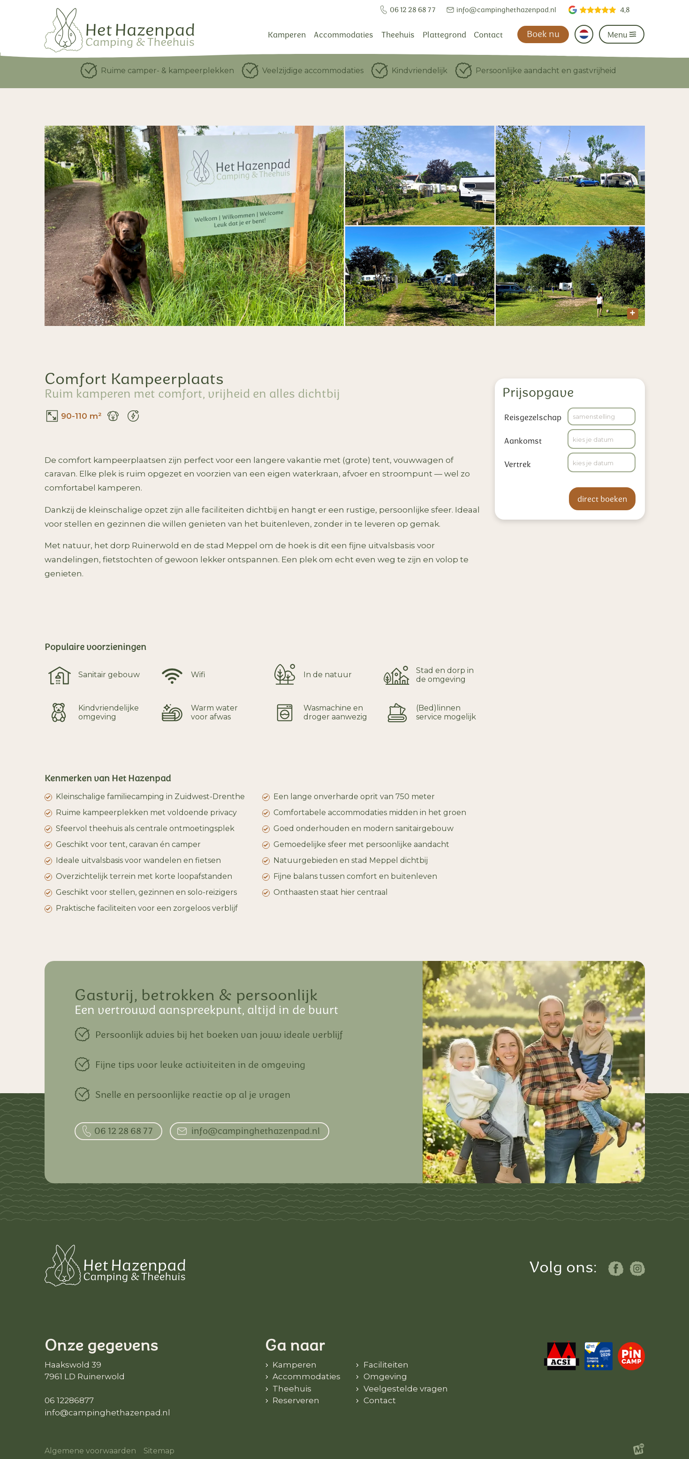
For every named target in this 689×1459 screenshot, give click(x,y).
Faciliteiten (386, 1364)
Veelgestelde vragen (405, 1388)
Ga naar (295, 1345)
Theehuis (292, 1388)
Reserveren (296, 1400)
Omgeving (385, 1376)
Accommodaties (307, 1376)
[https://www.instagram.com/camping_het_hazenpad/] (637, 1268)
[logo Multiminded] (639, 1451)
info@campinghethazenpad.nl (107, 1412)
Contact (379, 1400)
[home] (119, 30)
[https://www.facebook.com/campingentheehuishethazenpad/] (615, 1268)
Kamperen (295, 1364)
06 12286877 (69, 1400)
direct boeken (602, 499)
